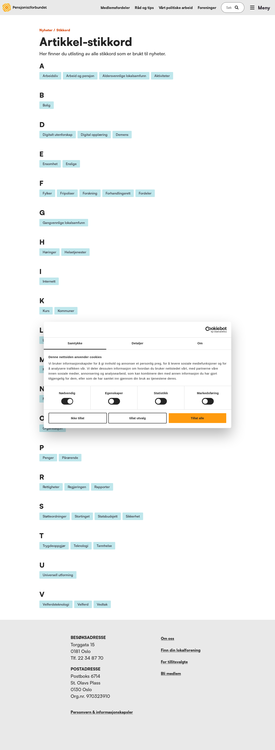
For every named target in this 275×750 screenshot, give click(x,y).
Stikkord (63, 30)
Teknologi (81, 546)
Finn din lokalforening (180, 650)
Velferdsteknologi (56, 604)
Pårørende (70, 458)
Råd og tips (144, 7)
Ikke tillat (77, 418)
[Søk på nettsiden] (229, 7)
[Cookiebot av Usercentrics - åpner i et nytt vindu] (208, 329)
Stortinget (82, 516)
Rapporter (102, 487)
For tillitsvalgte (174, 661)
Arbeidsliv (50, 76)
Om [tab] (199, 343)
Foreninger (207, 7)
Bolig (46, 105)
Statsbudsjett (108, 516)
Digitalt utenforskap (57, 135)
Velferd (83, 604)
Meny (259, 7)
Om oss (167, 638)
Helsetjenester (75, 252)
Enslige (71, 164)
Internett (49, 281)
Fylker (47, 193)
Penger (48, 458)
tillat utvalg (137, 418)
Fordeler (145, 193)
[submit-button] (236, 7)
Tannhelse (104, 546)
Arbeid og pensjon (80, 76)
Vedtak (102, 604)
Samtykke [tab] (75, 343)
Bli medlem (171, 673)
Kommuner (66, 311)
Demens (122, 135)
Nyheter (47, 30)
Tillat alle (197, 418)
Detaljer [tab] (137, 343)
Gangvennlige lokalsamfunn (64, 223)
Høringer (49, 252)
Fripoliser (67, 193)
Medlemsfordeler (115, 7)
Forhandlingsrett (118, 193)
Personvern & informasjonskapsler (102, 712)
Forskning (90, 193)
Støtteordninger (54, 516)
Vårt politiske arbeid (176, 7)
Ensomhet (50, 164)
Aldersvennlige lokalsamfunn (124, 76)
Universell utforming (58, 575)
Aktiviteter (162, 76)
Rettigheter (51, 487)
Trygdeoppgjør (54, 546)
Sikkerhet (133, 516)
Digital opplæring (94, 135)
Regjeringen (77, 487)
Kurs (46, 311)
